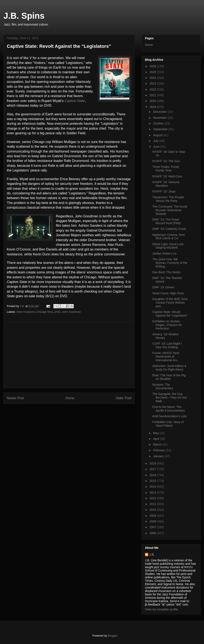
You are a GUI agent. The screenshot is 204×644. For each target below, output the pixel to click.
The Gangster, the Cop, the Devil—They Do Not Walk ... (169, 397)
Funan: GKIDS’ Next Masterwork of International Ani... (165, 356)
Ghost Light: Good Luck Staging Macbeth (168, 245)
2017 (153, 469)
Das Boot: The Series (166, 272)
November (160, 117)
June (156, 146)
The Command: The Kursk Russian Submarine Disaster (169, 210)
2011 (153, 504)
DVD (57, 311)
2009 (153, 515)
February (159, 450)
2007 (153, 527)
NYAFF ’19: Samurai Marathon (165, 183)
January (158, 456)
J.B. (152, 554)
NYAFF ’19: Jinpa (164, 191)
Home (69, 398)
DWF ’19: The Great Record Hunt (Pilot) (166, 221)
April (156, 438)
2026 (153, 66)
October (158, 123)
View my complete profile (161, 609)
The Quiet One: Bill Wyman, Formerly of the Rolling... (169, 263)
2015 (153, 481)
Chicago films (45, 311)
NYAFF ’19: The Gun (166, 161)
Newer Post (15, 398)
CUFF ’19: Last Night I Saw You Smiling (167, 345)
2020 (153, 101)
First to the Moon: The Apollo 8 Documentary (168, 408)
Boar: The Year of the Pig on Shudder (169, 377)
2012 (153, 498)
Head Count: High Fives (168, 293)
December (160, 111)
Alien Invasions (25, 311)
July (156, 141)
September (160, 129)
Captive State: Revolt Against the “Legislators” (170, 313)
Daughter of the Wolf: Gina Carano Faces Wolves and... (170, 302)
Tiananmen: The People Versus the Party (168, 198)
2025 (153, 72)
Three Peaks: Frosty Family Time (165, 168)
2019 (153, 107)
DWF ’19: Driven (163, 287)
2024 (153, 77)
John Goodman (71, 311)
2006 (153, 533)
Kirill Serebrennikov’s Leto (169, 416)
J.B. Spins (23, 15)
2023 (153, 83)
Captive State (75, 101)
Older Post (123, 398)
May (156, 433)
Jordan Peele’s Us (164, 253)
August (158, 135)
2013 (153, 492)
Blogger (112, 635)
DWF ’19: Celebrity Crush (169, 229)
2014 (153, 486)
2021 (153, 95)
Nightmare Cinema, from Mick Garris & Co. (168, 236)
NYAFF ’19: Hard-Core (167, 176)
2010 (153, 509)
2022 (153, 89)
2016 (153, 475)
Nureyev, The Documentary (162, 386)
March (157, 444)
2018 (153, 463)
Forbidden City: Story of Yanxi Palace (168, 423)
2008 (153, 521)
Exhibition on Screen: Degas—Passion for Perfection (167, 325)
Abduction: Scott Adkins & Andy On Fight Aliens (169, 367)
